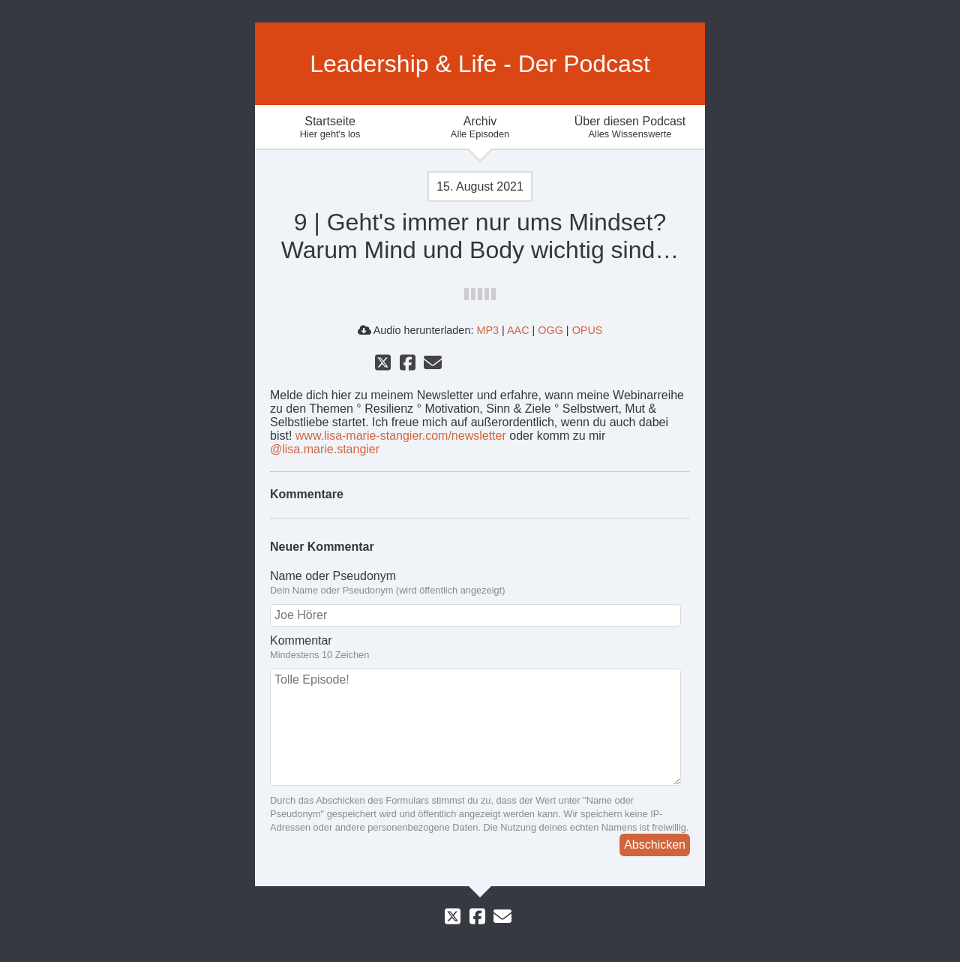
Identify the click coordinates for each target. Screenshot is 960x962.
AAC (518, 330)
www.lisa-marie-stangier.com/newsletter (401, 435)
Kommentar (480, 647)
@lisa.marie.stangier (325, 449)
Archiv (480, 127)
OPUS (587, 330)
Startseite (330, 127)
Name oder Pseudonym (480, 583)
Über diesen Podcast (630, 127)
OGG (550, 330)
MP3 (487, 330)
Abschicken (655, 844)
